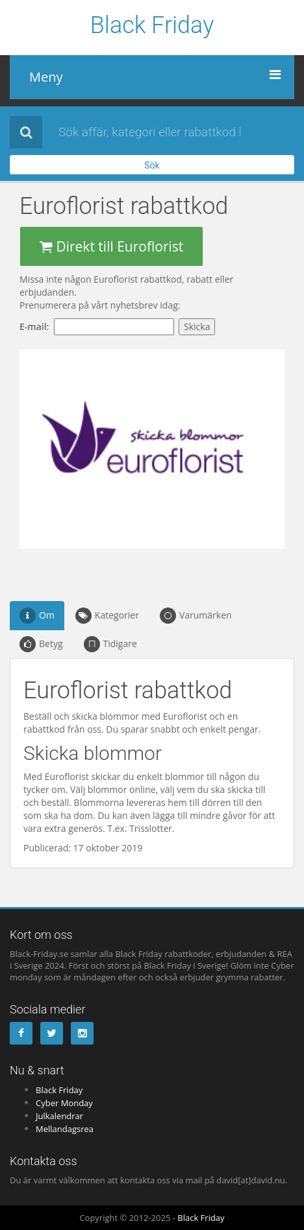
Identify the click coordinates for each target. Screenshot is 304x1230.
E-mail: (36, 326)
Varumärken (196, 616)
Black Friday (152, 26)
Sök (151, 165)
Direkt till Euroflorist (111, 246)
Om (37, 616)
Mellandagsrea (65, 1129)
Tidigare (110, 644)
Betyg (41, 644)
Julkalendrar (59, 1116)
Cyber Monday (64, 1103)
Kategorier (107, 616)
